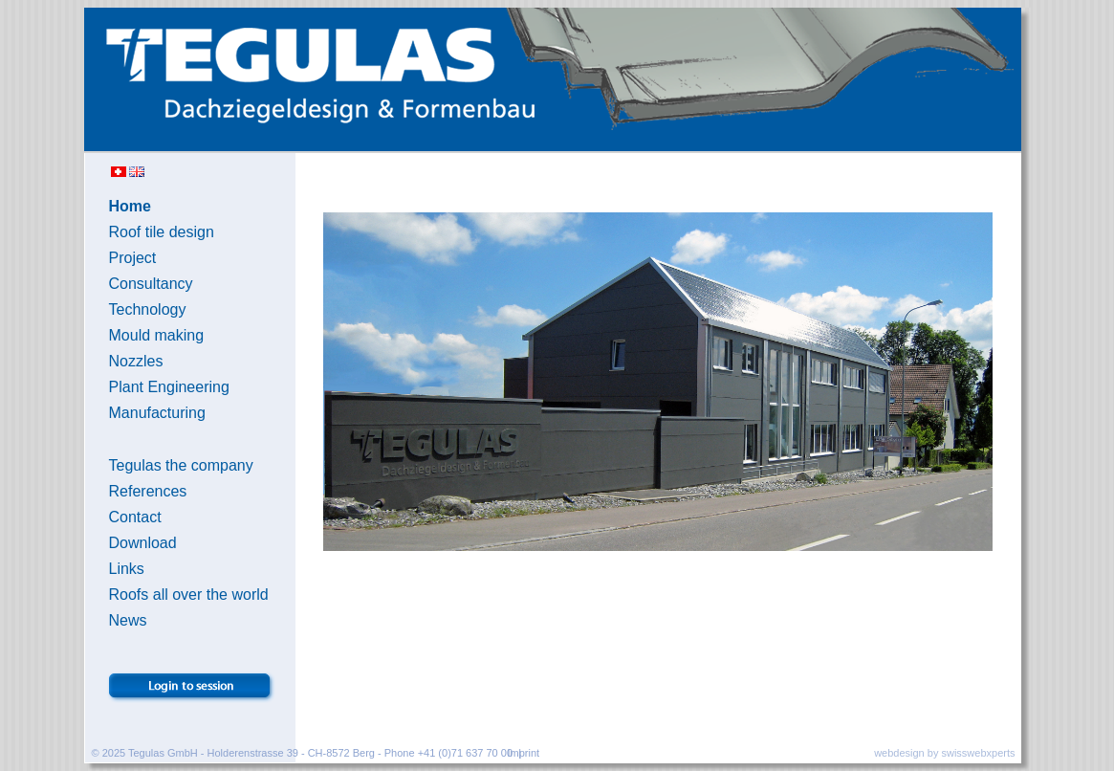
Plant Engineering (169, 387)
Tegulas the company (181, 465)
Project (133, 258)
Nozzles (136, 361)
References (148, 491)
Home (130, 206)
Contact (135, 517)
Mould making (157, 335)
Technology (147, 309)
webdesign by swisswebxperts (944, 753)
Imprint (524, 753)
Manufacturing (157, 413)
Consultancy (151, 283)
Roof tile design (161, 232)
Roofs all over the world (189, 594)
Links (126, 569)
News (128, 620)
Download (143, 543)
